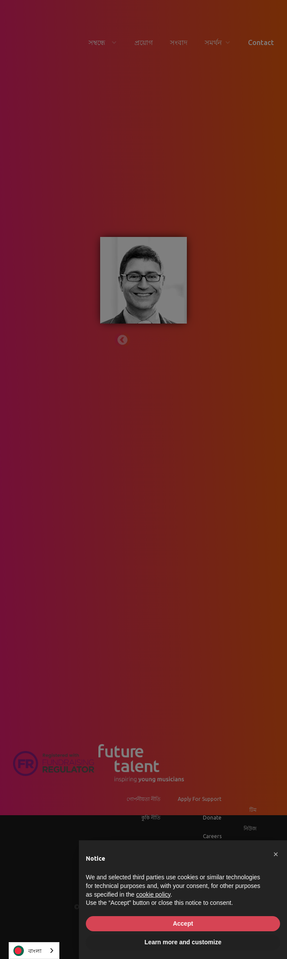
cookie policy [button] (153, 894)
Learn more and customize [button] (182, 942)
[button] (276, 854)
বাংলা (27, 951)
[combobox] (34, 950)
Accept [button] (183, 923)
